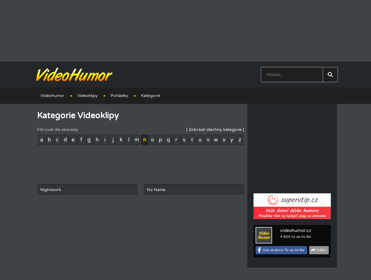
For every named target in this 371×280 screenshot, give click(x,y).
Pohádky (119, 95)
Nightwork (50, 189)
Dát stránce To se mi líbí (283, 250)
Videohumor (52, 95)
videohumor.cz (295, 230)
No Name (156, 189)
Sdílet (321, 250)
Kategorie (150, 95)
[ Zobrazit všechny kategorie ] (215, 129)
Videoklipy (87, 95)
